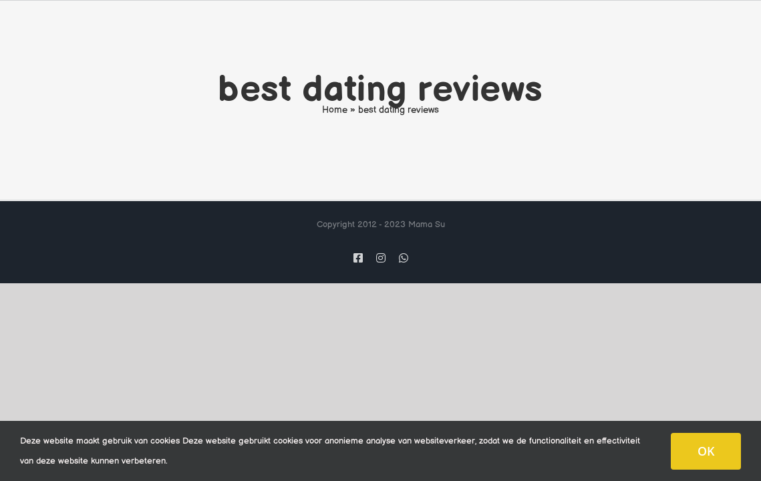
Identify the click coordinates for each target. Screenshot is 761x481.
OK (706, 451)
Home (334, 110)
